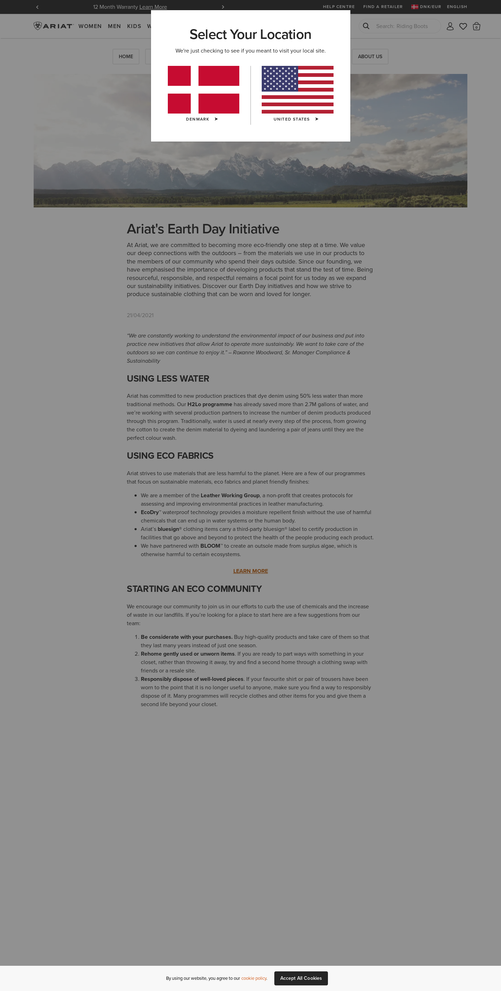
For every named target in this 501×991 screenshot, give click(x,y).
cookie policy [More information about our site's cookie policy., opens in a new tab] (253, 978)
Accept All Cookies (301, 978)
